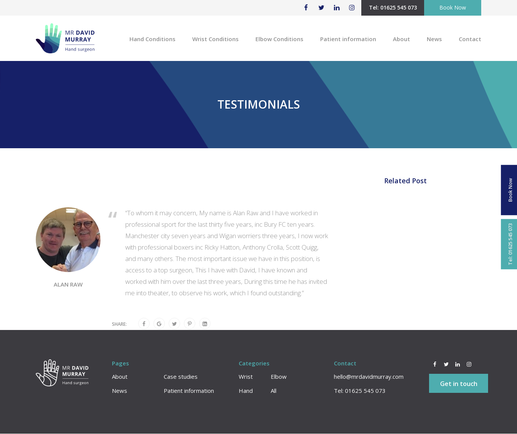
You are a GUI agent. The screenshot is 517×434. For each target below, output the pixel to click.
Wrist (246, 377)
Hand (246, 391)
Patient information (348, 39)
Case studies (181, 377)
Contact (470, 39)
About (401, 39)
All (273, 391)
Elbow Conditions (279, 39)
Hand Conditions (152, 39)
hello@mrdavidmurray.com (369, 377)
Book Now (452, 7)
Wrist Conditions (215, 39)
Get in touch (458, 384)
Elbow (279, 377)
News (434, 39)
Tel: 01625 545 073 (393, 7)
